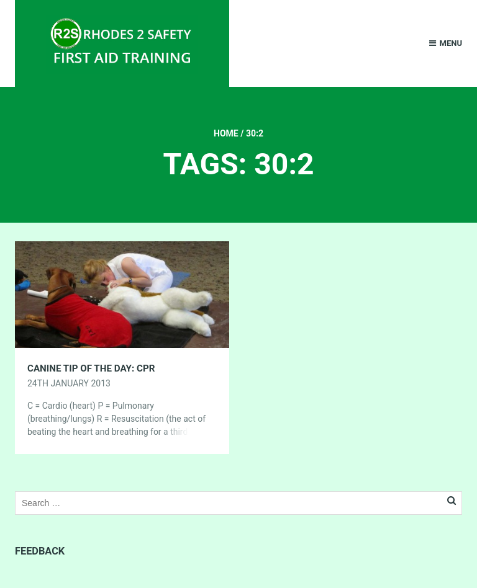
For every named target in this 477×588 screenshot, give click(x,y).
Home (226, 133)
